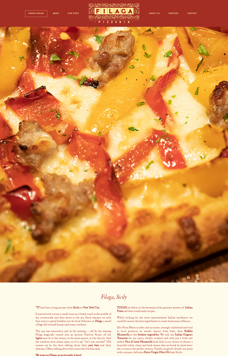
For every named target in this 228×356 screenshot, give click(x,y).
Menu (56, 13)
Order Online (36, 13)
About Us (154, 13)
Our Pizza (73, 13)
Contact (192, 13)
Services (173, 13)
